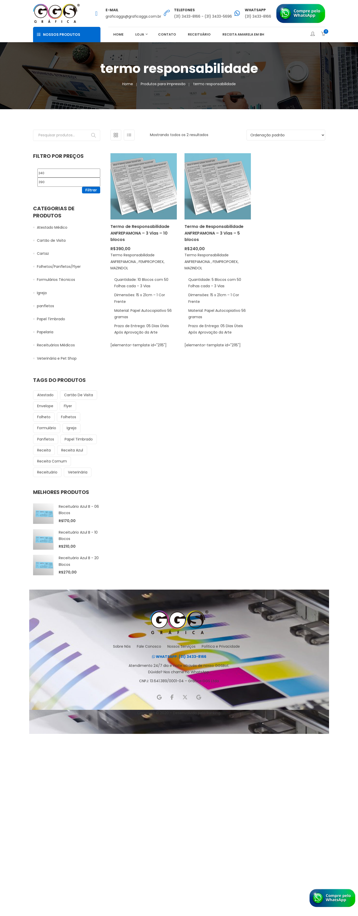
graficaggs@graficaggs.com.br (133, 16)
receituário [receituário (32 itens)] (47, 472)
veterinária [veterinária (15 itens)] (77, 472)
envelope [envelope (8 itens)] (45, 406)
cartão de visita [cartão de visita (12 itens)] (78, 395)
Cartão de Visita (51, 240)
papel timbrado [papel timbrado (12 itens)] (79, 439)
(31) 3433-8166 (258, 16)
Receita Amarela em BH (243, 34)
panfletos (45, 305)
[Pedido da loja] (286, 135)
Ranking (213, 712)
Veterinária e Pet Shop (57, 358)
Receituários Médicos (56, 345)
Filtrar (91, 190)
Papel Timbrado (51, 319)
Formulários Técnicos (56, 279)
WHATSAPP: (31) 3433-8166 (179, 656)
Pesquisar (93, 135)
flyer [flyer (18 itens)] (68, 406)
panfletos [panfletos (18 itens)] (45, 439)
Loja (139, 34)
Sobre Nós (122, 646)
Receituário (199, 34)
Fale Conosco (149, 646)
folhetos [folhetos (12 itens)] (68, 417)
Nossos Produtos (58, 34)
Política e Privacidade (221, 646)
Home (118, 34)
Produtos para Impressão (163, 83)
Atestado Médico (52, 227)
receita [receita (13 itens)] (44, 450)
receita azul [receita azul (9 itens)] (72, 450)
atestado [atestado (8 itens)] (45, 395)
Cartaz (43, 253)
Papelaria (45, 332)
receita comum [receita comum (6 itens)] (52, 461)
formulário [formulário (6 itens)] (46, 428)
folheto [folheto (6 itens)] (43, 417)
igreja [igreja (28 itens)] (71, 428)
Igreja (42, 292)
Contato (167, 34)
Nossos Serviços (181, 646)
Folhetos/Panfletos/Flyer (59, 266)
